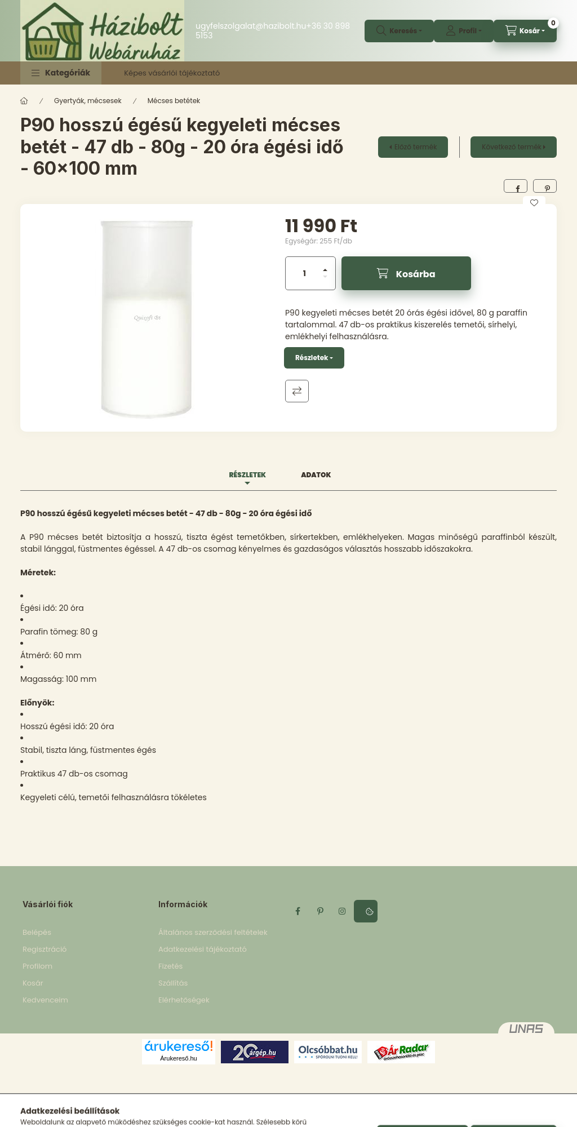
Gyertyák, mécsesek (88, 100)
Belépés (37, 932)
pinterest (320, 911)
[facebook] (515, 186)
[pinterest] (545, 186)
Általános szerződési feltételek (213, 932)
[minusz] (325, 276)
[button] (60, 73)
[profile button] (464, 31)
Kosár (33, 983)
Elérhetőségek (184, 1000)
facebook (297, 911)
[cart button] (525, 31)
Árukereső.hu (178, 1058)
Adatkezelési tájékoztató (202, 949)
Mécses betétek (174, 100)
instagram (342, 911)
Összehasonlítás (297, 391)
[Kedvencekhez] (534, 203)
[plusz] (325, 270)
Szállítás (173, 983)
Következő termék (512, 147)
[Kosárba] (406, 273)
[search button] (399, 31)
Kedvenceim (45, 1000)
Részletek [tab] (247, 475)
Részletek (311, 357)
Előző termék (415, 147)
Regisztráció (44, 949)
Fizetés (170, 966)
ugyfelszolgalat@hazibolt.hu (251, 26)
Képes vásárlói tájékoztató (172, 73)
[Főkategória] (24, 101)
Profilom (37, 966)
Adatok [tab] (316, 475)
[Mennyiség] (305, 273)
